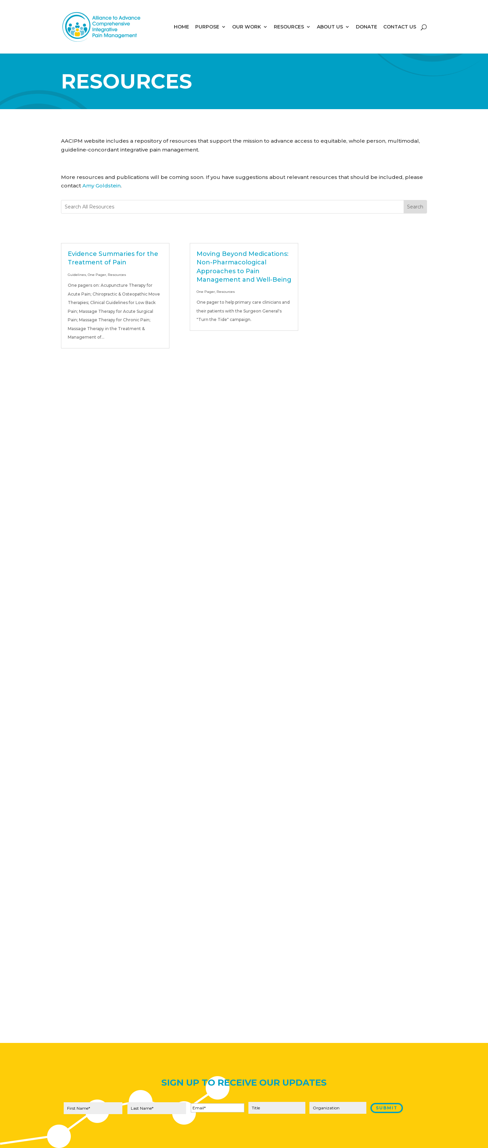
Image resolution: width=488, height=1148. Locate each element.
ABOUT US (330, 27)
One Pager (97, 275)
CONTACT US (399, 27)
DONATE (366, 27)
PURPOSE (207, 27)
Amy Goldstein (101, 185)
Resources (117, 275)
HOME (181, 27)
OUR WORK (246, 27)
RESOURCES (289, 27)
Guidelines (77, 275)
